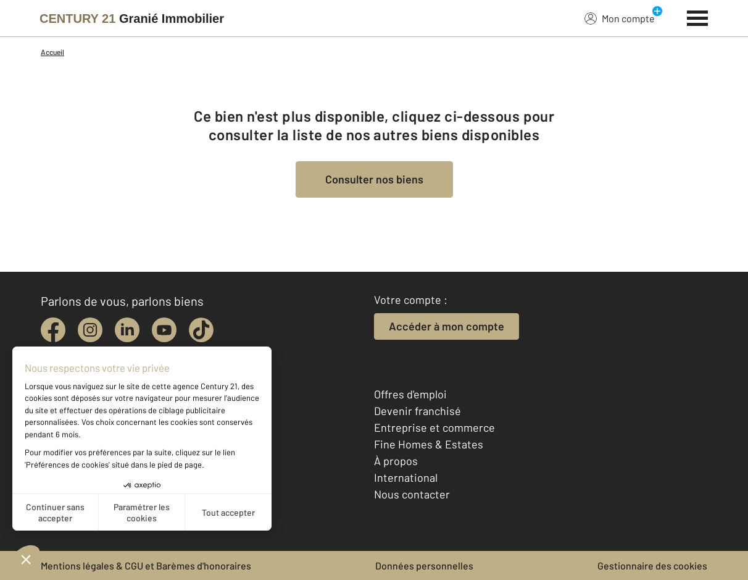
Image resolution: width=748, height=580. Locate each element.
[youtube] (164, 329)
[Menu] (698, 16)
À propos (396, 461)
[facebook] (53, 329)
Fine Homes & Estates (428, 444)
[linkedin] (127, 329)
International (406, 477)
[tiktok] (201, 329)
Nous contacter (412, 494)
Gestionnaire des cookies (652, 565)
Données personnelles (424, 565)
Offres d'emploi (410, 394)
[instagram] (90, 329)
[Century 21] (131, 18)
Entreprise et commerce (434, 427)
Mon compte (619, 18)
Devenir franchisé (417, 411)
